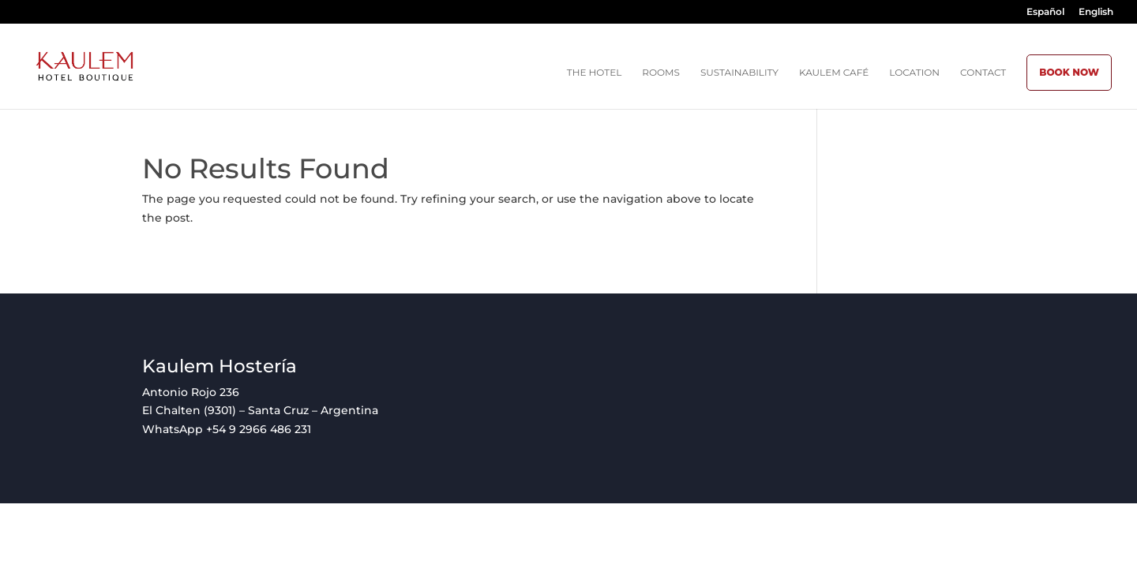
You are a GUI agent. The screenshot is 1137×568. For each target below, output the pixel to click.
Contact (983, 72)
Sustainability (739, 72)
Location (914, 72)
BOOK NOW (1069, 72)
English (1096, 12)
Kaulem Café (834, 72)
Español (1045, 12)
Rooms (661, 72)
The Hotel (594, 72)
